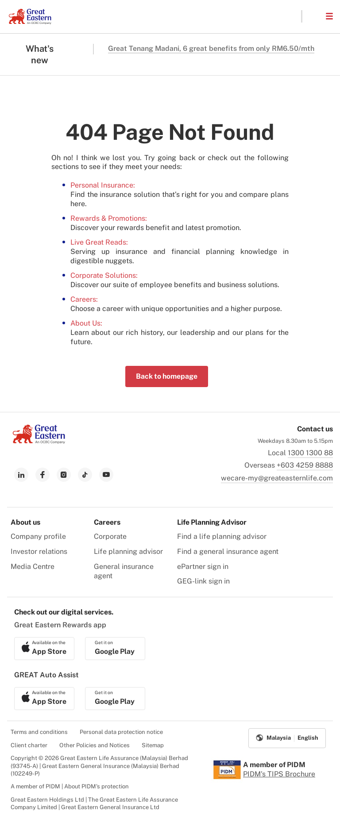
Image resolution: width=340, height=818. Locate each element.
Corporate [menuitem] (110, 536)
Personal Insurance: (102, 185)
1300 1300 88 (310, 453)
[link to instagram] (64, 475)
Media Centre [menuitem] (32, 566)
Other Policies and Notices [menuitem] (94, 745)
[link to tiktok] (85, 475)
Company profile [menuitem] (38, 536)
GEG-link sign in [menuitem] (203, 581)
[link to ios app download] (44, 648)
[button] (313, 16)
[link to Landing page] (39, 441)
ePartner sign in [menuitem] (202, 566)
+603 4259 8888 (305, 465)
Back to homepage (166, 376)
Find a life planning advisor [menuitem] (222, 536)
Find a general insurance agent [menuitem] (227, 551)
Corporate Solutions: (104, 275)
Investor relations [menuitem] (39, 551)
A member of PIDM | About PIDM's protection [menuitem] (70, 786)
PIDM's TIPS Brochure (279, 774)
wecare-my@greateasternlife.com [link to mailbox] (277, 478)
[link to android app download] (115, 648)
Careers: (84, 299)
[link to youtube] (106, 475)
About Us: (86, 323)
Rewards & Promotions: (108, 218)
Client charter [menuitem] (29, 745)
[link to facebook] (42, 475)
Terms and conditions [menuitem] (39, 732)
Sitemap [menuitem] (153, 745)
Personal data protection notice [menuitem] (121, 732)
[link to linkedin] (21, 475)
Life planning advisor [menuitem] (128, 551)
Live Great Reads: (99, 242)
